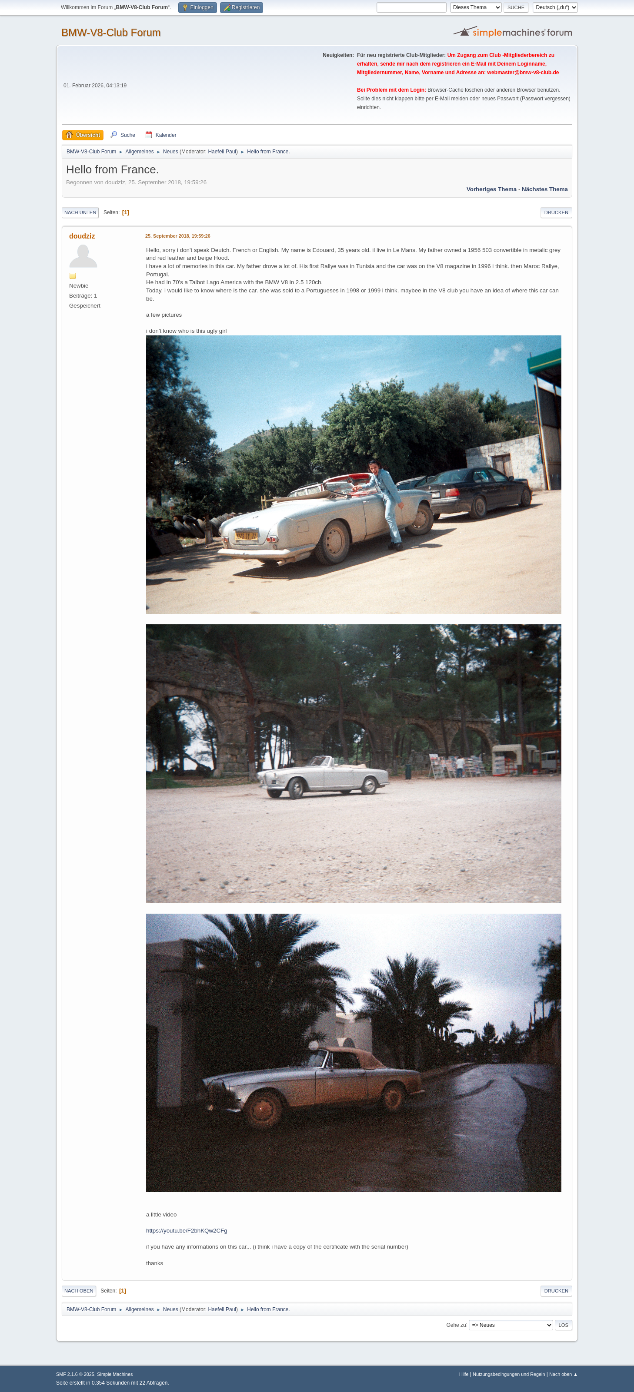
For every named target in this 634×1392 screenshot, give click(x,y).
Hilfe (464, 1374)
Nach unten (80, 212)
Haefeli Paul (222, 152)
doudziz (82, 236)
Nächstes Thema (545, 189)
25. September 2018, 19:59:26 (177, 236)
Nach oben (78, 1290)
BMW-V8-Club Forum (111, 32)
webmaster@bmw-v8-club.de (523, 73)
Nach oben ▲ (563, 1374)
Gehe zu (456, 1325)
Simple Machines (115, 1374)
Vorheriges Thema (492, 189)
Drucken (556, 212)
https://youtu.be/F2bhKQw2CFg (186, 1230)
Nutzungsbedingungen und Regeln (509, 1374)
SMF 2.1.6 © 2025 (75, 1374)
